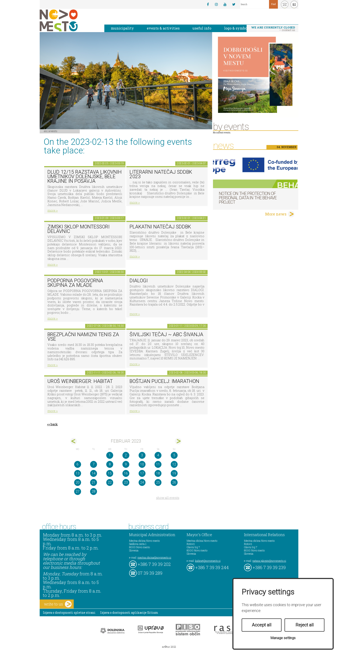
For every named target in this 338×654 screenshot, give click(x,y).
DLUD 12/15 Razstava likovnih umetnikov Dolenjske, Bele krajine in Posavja (84, 176)
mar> (178, 441)
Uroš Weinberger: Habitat (80, 381)
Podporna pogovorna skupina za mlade (75, 283)
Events (53, 131)
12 (174, 464)
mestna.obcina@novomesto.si (154, 557)
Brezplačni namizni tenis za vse (83, 337)
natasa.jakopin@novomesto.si (269, 560)
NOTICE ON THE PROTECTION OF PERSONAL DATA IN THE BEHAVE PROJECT (248, 198)
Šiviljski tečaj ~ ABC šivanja (166, 334)
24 (142, 482)
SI (294, 4)
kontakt (284, 4)
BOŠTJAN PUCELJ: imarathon (164, 381)
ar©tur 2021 (169, 646)
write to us (58, 604)
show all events (167, 498)
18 (158, 473)
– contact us (273, 28)
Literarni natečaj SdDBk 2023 (161, 174)
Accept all (261, 624)
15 (110, 473)
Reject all (305, 624)
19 (174, 473)
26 (174, 482)
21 (93, 482)
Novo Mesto (69, 20)
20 (78, 482)
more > (52, 210)
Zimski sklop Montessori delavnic (78, 229)
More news (275, 214)
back (54, 424)
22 (110, 482)
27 (78, 491)
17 (142, 473)
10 (142, 464)
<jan (73, 441)
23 (126, 482)
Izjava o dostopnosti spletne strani (69, 612)
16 (126, 473)
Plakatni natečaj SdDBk (160, 227)
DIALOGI (139, 281)
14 (93, 473)
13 (78, 473)
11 (158, 464)
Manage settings (283, 638)
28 (93, 491)
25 (158, 482)
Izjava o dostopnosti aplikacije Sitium (129, 612)
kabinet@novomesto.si (208, 560)
